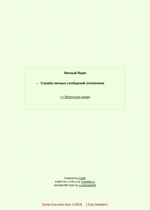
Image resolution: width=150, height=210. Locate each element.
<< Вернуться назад (75, 97)
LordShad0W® (87, 185)
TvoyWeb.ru (88, 181)
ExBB (82, 178)
